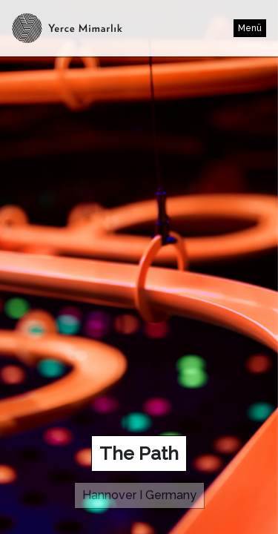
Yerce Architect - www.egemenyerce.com (27, 28)
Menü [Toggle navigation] (250, 28)
